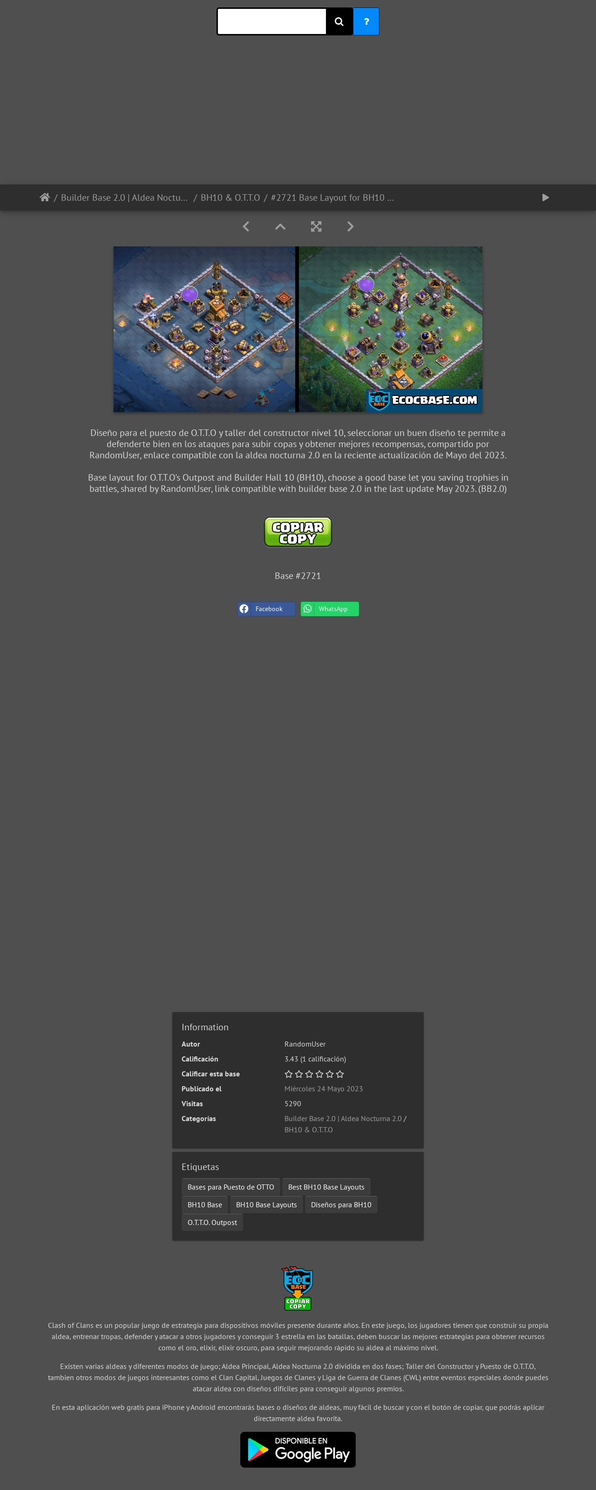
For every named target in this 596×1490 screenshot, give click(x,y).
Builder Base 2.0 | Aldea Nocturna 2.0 (125, 197)
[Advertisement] (298, 119)
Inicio (45, 197)
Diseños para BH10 (341, 1204)
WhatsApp (324, 609)
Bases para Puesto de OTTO (231, 1186)
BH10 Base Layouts (266, 1204)
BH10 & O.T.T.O (230, 197)
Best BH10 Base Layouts (326, 1186)
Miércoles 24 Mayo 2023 (323, 1088)
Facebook (260, 609)
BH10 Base (205, 1204)
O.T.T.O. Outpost (212, 1222)
